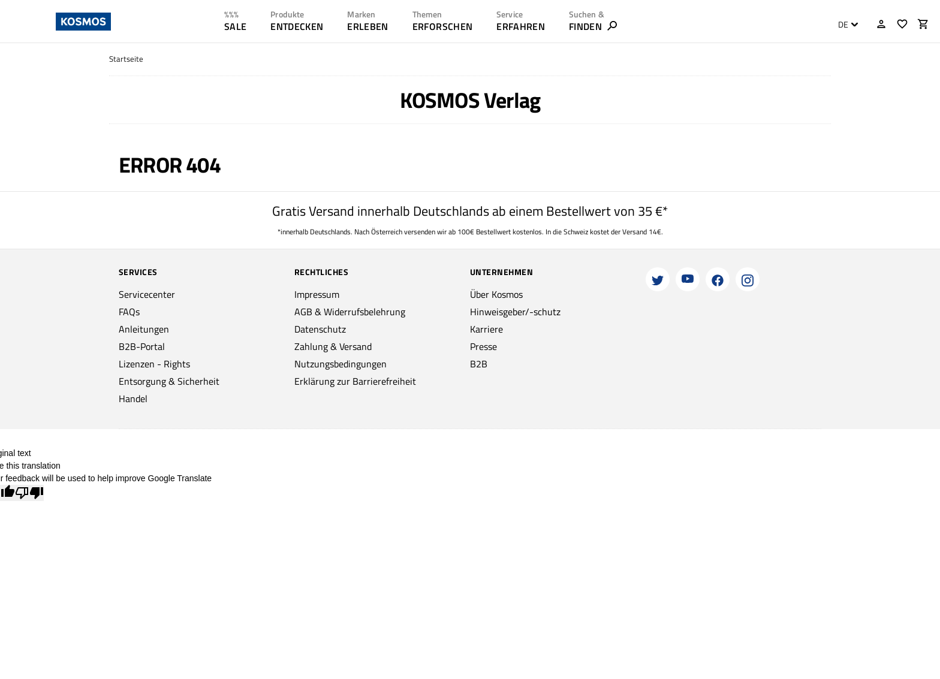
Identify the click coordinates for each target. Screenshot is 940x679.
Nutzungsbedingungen (340, 364)
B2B (478, 364)
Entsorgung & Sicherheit (169, 381)
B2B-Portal (142, 346)
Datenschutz (320, 329)
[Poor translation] (29, 493)
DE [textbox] (843, 24)
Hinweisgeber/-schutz (515, 311)
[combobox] (845, 24)
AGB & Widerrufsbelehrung (349, 311)
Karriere (486, 329)
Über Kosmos (496, 294)
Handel (133, 398)
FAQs (129, 311)
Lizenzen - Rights (154, 364)
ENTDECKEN (296, 26)
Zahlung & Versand (333, 346)
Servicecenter (147, 294)
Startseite (126, 59)
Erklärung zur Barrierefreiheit (355, 381)
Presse (483, 346)
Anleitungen (144, 329)
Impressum (316, 294)
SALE (235, 26)
